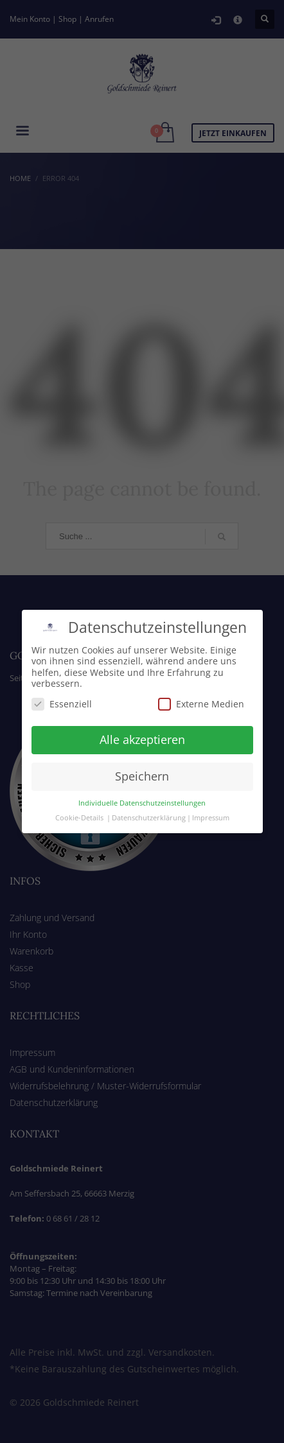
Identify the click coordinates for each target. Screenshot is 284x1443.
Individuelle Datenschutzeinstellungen (142, 789)
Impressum (210, 804)
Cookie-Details (79, 804)
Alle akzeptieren (142, 726)
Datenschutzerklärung (149, 804)
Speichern (142, 763)
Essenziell (61, 690)
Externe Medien (201, 690)
